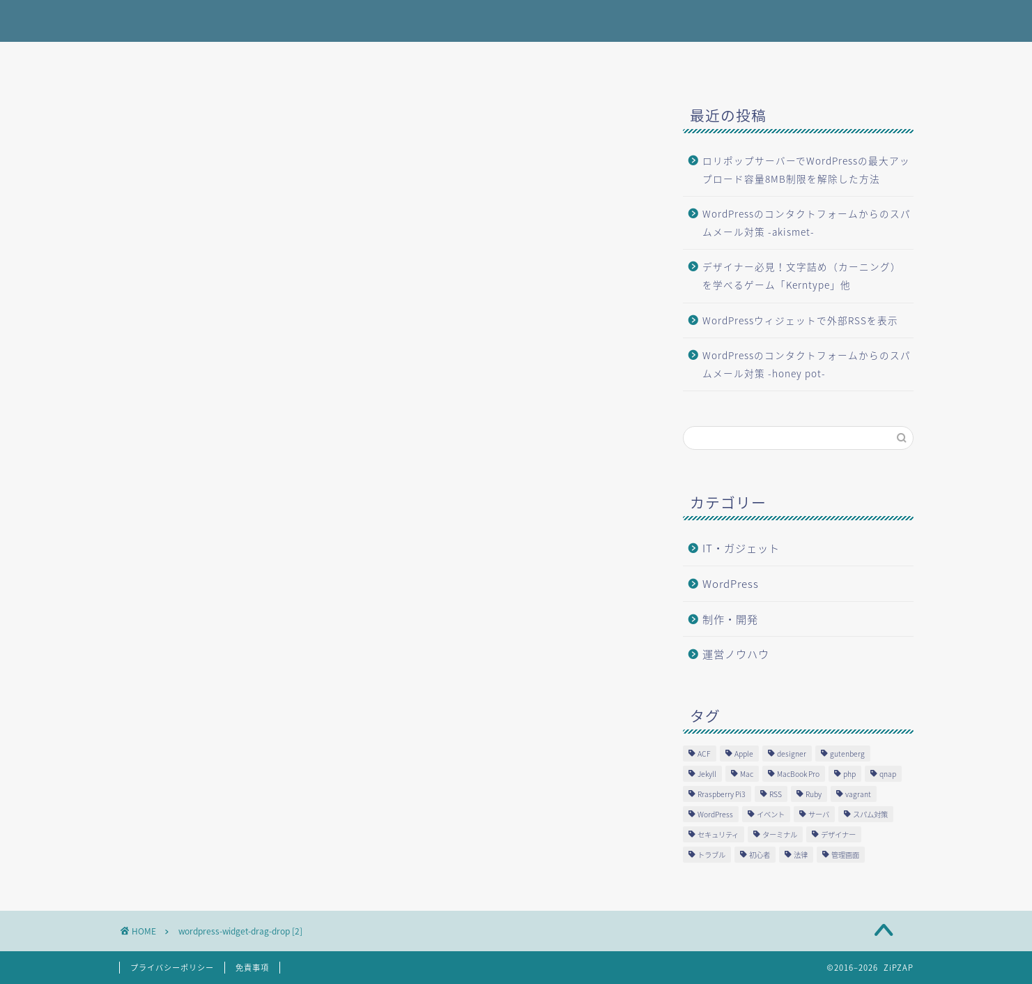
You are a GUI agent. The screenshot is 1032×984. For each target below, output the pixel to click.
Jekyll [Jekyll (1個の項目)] (707, 774)
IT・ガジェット (741, 548)
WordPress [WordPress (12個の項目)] (715, 814)
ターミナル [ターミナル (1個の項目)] (779, 834)
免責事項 (252, 968)
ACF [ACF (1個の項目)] (704, 753)
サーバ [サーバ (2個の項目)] (818, 814)
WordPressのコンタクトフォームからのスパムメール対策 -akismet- (806, 222)
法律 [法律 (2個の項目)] (801, 854)
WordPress (730, 583)
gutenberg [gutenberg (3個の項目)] (847, 753)
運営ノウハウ (735, 654)
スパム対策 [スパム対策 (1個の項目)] (870, 814)
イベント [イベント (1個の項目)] (771, 814)
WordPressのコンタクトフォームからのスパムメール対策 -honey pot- (806, 364)
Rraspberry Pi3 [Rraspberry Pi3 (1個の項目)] (722, 794)
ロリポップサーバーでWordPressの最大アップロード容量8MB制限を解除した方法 (806, 169)
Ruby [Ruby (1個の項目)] (814, 794)
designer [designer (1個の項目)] (791, 753)
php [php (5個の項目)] (849, 774)
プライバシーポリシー (172, 968)
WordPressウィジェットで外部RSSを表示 (800, 320)
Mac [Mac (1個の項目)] (746, 774)
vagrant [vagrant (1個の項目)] (858, 794)
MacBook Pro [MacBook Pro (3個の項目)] (798, 774)
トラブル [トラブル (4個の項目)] (711, 854)
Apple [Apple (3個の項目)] (743, 753)
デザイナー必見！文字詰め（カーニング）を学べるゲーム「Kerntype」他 (801, 275)
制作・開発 (730, 619)
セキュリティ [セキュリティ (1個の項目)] (718, 834)
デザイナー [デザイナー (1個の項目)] (838, 834)
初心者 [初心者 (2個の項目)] (759, 854)
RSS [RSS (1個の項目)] (775, 794)
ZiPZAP (144, 19)
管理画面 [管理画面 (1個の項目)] (845, 854)
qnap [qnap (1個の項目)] (887, 774)
